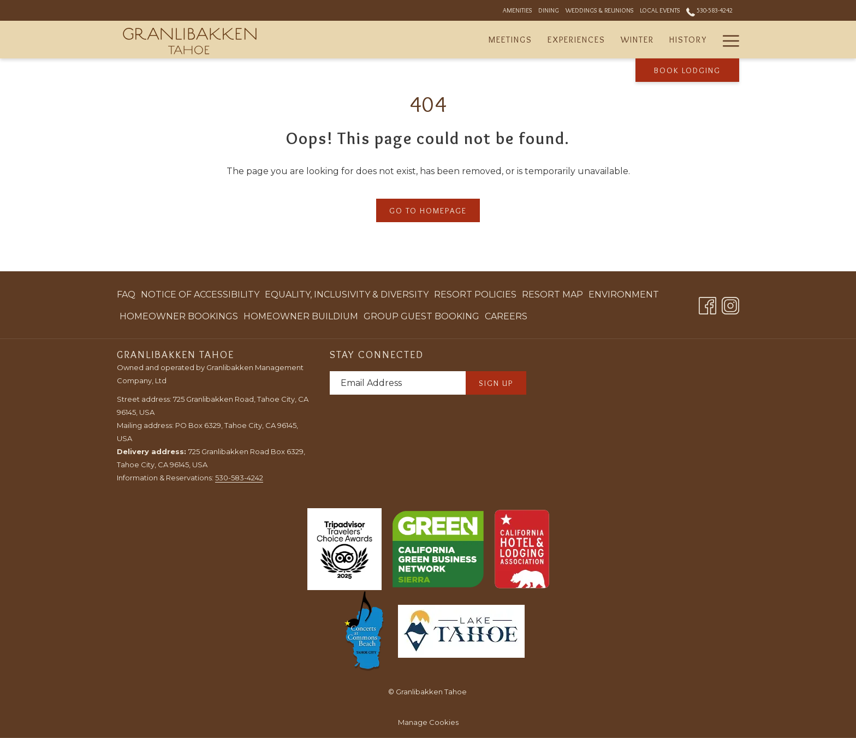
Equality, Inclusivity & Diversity (347, 294)
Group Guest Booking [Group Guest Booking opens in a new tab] (421, 319)
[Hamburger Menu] (727, 39)
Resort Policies (475, 294)
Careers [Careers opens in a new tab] (506, 319)
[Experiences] (576, 39)
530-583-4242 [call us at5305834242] (709, 10)
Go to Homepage (428, 211)
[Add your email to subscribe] (398, 383)
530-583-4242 (239, 477)
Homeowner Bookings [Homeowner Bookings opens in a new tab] (179, 319)
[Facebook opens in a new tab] (707, 304)
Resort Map (552, 294)
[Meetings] (510, 39)
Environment (623, 294)
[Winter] (637, 39)
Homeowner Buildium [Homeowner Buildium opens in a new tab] (300, 319)
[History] (688, 39)
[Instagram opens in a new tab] (730, 304)
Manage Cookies (428, 722)
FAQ (126, 294)
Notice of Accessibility (200, 294)
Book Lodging (687, 70)
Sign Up (496, 383)
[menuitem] (127, 295)
